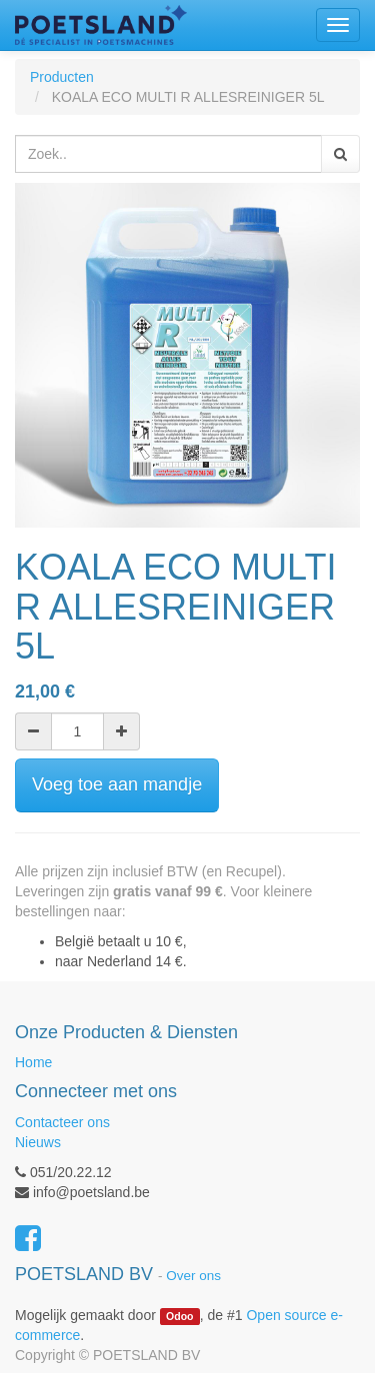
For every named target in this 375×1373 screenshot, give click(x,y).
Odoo (179, 1316)
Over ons (193, 1275)
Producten (62, 77)
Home (33, 1062)
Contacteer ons (62, 1122)
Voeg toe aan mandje (117, 784)
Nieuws (38, 1142)
